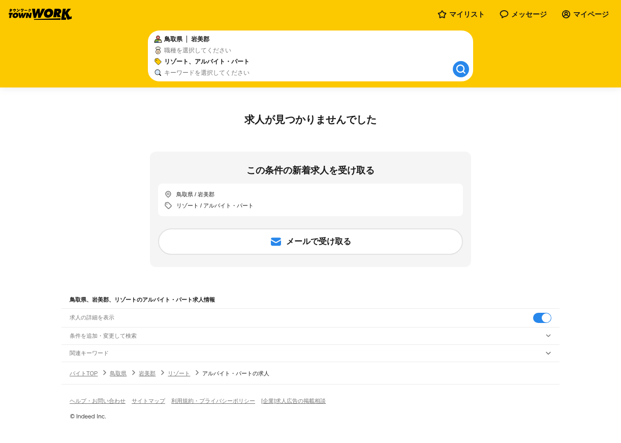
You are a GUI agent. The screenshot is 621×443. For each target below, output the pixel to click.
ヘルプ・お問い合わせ (98, 401)
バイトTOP (84, 373)
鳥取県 (118, 373)
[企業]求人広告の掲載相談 (293, 401)
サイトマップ (148, 401)
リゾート (179, 373)
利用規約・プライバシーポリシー (213, 401)
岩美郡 (147, 373)
